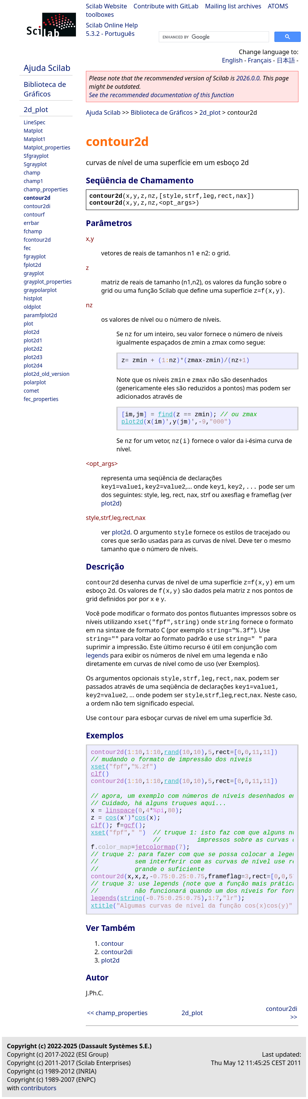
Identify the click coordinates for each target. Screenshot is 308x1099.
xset (98, 767)
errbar (31, 222)
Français (259, 60)
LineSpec (34, 122)
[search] (213, 37)
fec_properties (41, 399)
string (131, 898)
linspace (120, 810)
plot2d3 (33, 357)
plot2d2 (33, 348)
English (232, 60)
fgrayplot (35, 256)
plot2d (31, 331)
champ (32, 172)
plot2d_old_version (46, 373)
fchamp (33, 231)
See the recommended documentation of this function (161, 95)
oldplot (32, 306)
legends (97, 655)
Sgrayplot (35, 164)
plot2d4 (33, 365)
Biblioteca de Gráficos (45, 88)
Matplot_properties (47, 147)
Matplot (33, 130)
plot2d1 (33, 340)
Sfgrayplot (36, 155)
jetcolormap (155, 847)
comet (31, 390)
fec (27, 248)
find (165, 414)
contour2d (37, 197)
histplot (33, 298)
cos (110, 818)
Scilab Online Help (112, 25)
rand (171, 752)
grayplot (34, 273)
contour (112, 943)
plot (28, 323)
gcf (129, 825)
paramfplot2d (40, 315)
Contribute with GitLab (166, 6)
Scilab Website (106, 6)
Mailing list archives (233, 6)
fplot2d (32, 264)
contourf (34, 214)
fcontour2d (37, 239)
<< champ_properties (117, 1013)
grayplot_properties (47, 281)
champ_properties (46, 189)
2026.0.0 (248, 78)
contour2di (37, 206)
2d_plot (36, 109)
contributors (38, 1088)
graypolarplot (40, 290)
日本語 (286, 60)
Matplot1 (35, 139)
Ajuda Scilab (47, 67)
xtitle (102, 906)
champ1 (33, 181)
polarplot (35, 382)
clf (96, 774)
